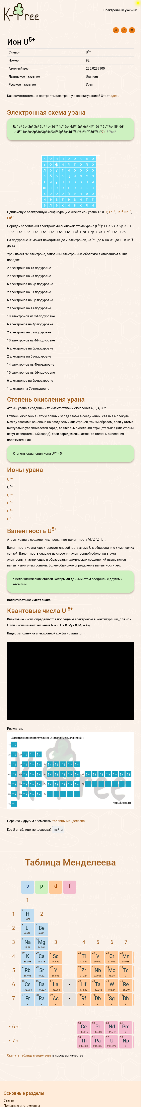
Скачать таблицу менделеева (29, 1055)
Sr (41, 970)
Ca (42, 956)
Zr (83, 970)
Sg (112, 998)
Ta (97, 984)
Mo (112, 970)
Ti (84, 956)
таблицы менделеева (68, 821)
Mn (126, 956)
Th (112, 212)
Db (98, 998)
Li (28, 928)
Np (127, 212)
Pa (120, 212)
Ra (42, 998)
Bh (126, 998)
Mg (41, 942)
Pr (97, 1027)
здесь (115, 96)
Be (42, 928)
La (55, 984)
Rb (27, 970)
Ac (56, 998)
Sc (56, 956)
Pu (10, 218)
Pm (126, 1027)
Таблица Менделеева (70, 862)
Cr (111, 956)
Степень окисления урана (46, 399)
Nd (112, 1027)
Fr (106, 212)
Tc (126, 970)
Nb (98, 970)
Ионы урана (25, 470)
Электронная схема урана (46, 112)
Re (126, 984)
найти (58, 830)
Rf (83, 998)
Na (27, 942)
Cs (27, 984)
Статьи (9, 1100)
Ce (84, 1027)
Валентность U (32, 531)
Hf (83, 984)
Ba (42, 984)
